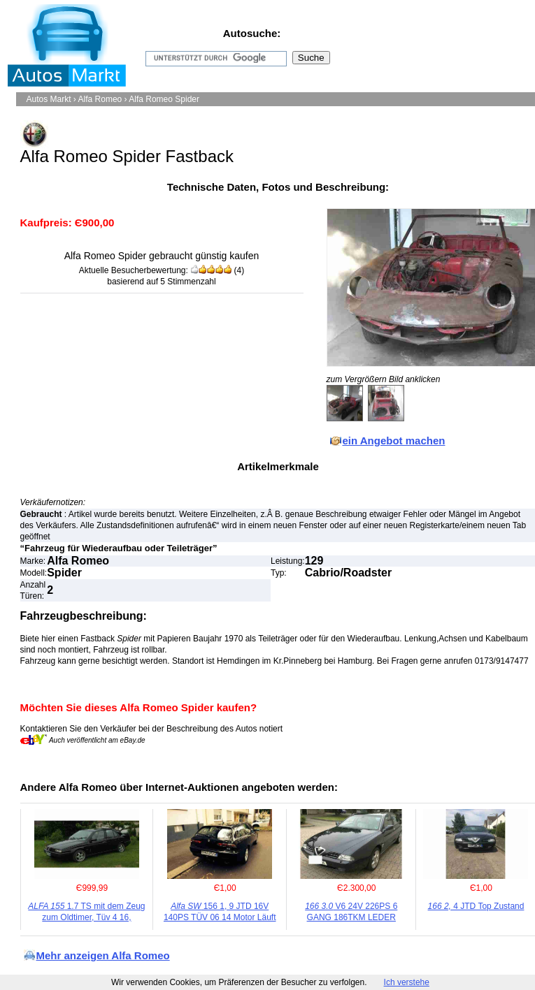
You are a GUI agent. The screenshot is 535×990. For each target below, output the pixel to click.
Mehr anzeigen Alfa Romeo (103, 955)
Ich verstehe (406, 982)
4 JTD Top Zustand (476, 906)
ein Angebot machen (394, 440)
